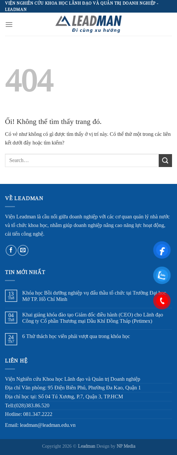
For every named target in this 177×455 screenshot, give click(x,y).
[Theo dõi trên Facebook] (11, 250)
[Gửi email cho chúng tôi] (23, 250)
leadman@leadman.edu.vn (48, 425)
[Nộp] (165, 160)
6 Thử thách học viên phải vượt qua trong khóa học (76, 336)
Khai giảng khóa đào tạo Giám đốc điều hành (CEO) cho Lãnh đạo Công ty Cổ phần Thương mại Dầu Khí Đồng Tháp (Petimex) (92, 318)
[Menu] (9, 24)
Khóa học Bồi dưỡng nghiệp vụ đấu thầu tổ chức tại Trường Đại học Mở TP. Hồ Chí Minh (94, 296)
